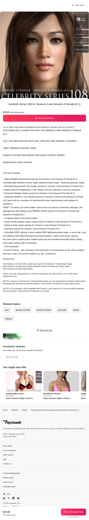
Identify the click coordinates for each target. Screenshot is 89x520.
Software (8, 319)
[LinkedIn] (13, 498)
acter (7, 310)
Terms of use (8, 482)
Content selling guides (11, 473)
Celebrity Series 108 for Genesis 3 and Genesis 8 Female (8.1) (55, 410)
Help (5, 459)
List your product (9, 450)
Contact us (7, 464)
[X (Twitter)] (9, 498)
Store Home (78, 5)
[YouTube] (18, 498)
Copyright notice (9, 487)
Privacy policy (8, 478)
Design (76, 310)
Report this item (44, 330)
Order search (8, 455)
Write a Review (12, 357)
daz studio (62, 310)
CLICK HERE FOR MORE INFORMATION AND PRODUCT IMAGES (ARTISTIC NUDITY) (39, 127)
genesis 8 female (44, 310)
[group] (24, 385)
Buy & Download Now (44, 118)
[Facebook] (4, 498)
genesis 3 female (23, 310)
